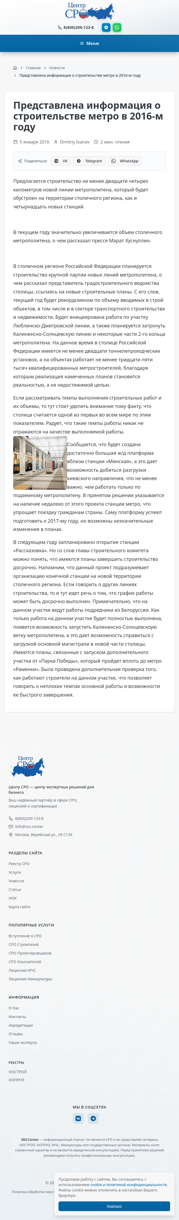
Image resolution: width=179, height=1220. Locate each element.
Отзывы (16, 1033)
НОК (13, 898)
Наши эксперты (23, 1042)
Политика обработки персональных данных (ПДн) (51, 1192)
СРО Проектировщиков (30, 953)
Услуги (15, 872)
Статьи (15, 889)
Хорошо (114, 1206)
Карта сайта (19, 906)
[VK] (78, 1118)
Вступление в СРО (25, 935)
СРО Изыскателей (25, 961)
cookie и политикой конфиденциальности (128, 1184)
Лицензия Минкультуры (30, 978)
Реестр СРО (19, 863)
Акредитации (21, 1025)
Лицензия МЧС (22, 970)
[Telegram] (93, 1118)
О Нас (14, 1008)
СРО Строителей (24, 944)
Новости (16, 880)
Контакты (17, 1016)
